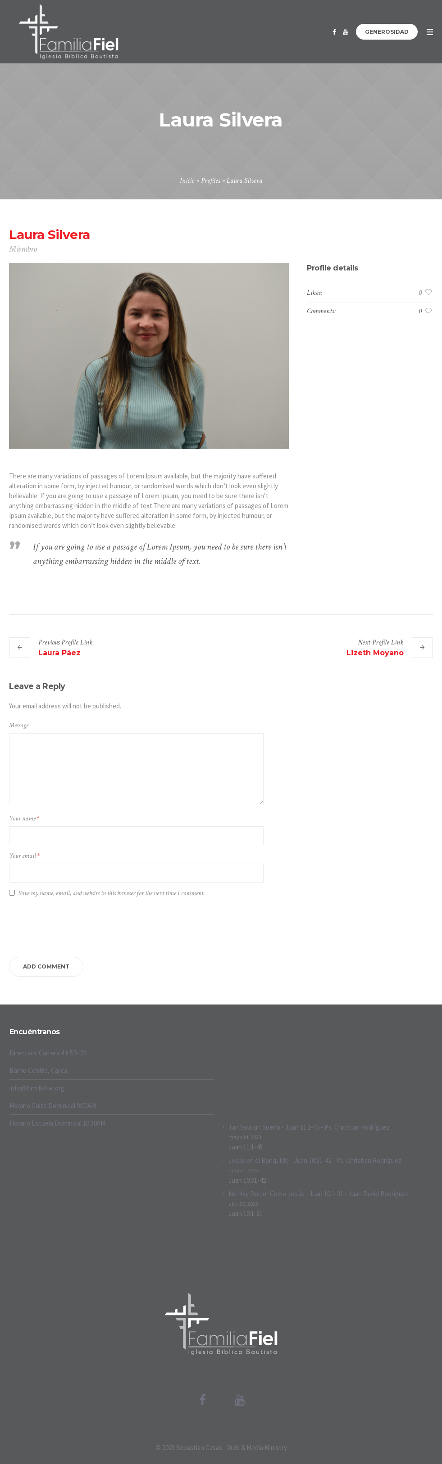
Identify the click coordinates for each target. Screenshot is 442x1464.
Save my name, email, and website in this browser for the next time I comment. (111, 893)
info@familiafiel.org (36, 1088)
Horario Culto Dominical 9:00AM (52, 1105)
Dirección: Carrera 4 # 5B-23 (47, 1053)
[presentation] (77, 925)
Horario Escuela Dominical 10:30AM (57, 1123)
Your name (24, 818)
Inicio (187, 180)
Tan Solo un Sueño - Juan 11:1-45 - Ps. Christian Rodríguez (309, 1127)
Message (18, 725)
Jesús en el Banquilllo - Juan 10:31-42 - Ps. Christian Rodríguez (314, 1160)
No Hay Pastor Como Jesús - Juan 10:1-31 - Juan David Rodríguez (318, 1193)
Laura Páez (59, 653)
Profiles (210, 180)
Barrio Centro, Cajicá (38, 1070)
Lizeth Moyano (375, 653)
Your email (24, 855)
